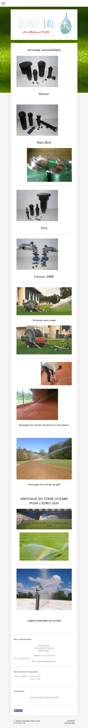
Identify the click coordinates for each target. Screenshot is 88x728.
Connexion (71, 721)
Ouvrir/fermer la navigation (44, 3)
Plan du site (35, 721)
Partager (18, 711)
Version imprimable (21, 721)
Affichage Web (69, 723)
